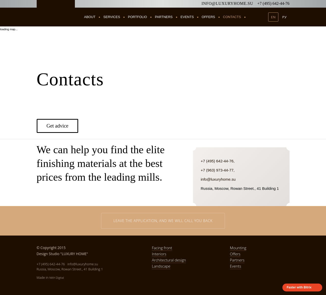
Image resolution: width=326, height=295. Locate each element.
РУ (284, 17)
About (90, 17)
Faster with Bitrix (299, 287)
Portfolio (137, 17)
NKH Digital (56, 278)
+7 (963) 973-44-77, (218, 170)
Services (111, 17)
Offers (208, 17)
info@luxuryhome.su (227, 3)
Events (187, 17)
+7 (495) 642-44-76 (273, 3)
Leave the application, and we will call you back (163, 220)
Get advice (57, 126)
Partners (164, 17)
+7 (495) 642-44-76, (218, 161)
